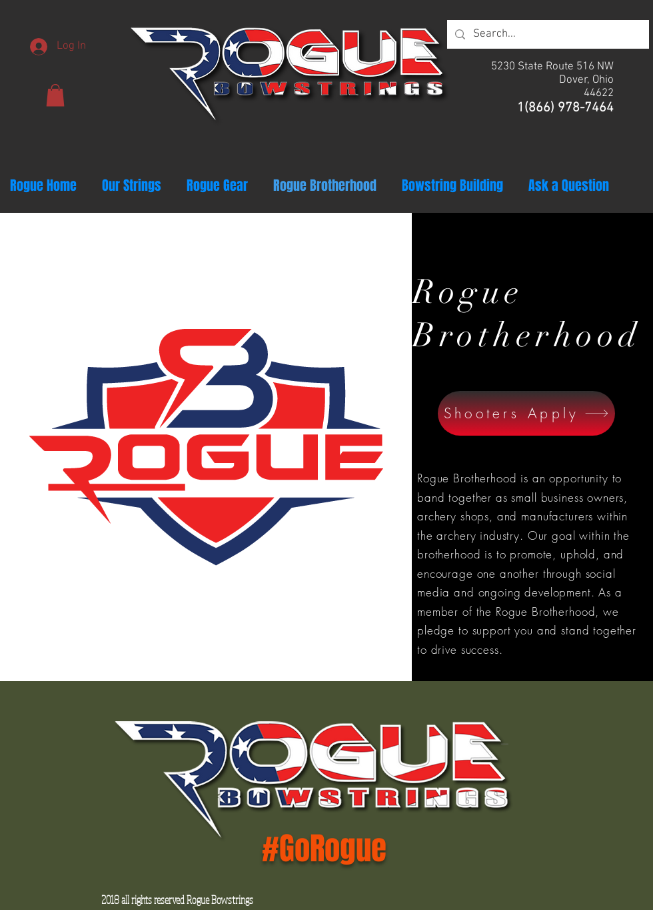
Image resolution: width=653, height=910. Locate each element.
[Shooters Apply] (526, 413)
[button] (55, 95)
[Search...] (547, 34)
